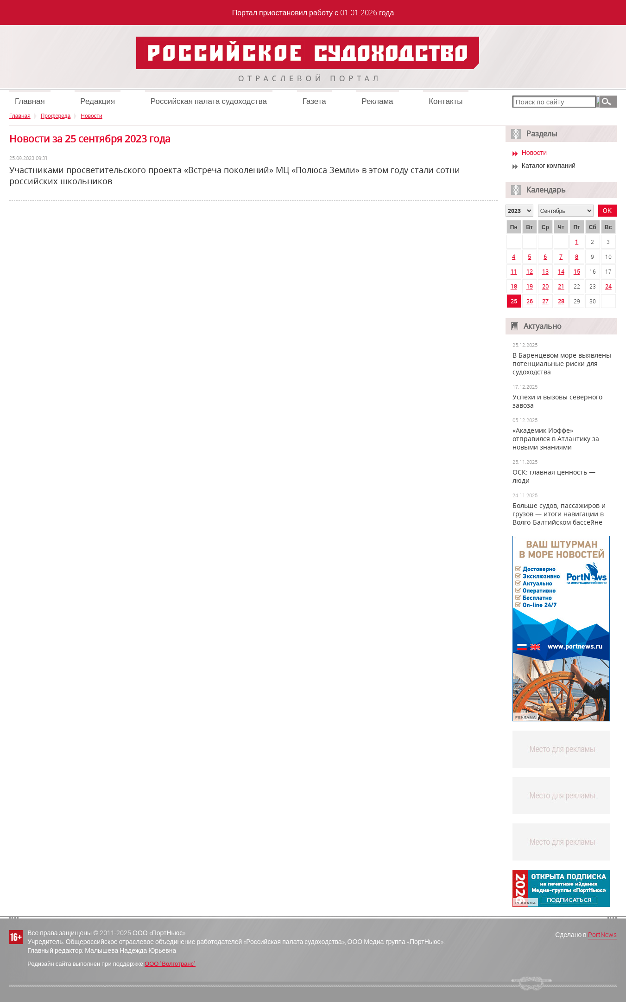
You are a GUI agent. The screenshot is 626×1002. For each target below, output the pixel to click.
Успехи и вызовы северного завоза (557, 401)
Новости (91, 115)
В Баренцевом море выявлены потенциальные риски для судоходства (561, 363)
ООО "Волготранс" (170, 963)
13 (545, 271)
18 (514, 286)
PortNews (602, 934)
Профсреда (56, 115)
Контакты (445, 101)
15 (577, 271)
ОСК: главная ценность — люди (553, 476)
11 (514, 271)
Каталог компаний (548, 166)
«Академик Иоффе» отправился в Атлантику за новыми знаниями (555, 438)
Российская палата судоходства (209, 101)
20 (545, 286)
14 (561, 271)
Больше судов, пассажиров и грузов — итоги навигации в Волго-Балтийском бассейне (559, 514)
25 (514, 301)
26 (529, 301)
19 (529, 286)
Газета (314, 101)
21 (561, 286)
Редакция (97, 101)
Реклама (377, 101)
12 (529, 271)
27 (545, 301)
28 (561, 301)
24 (608, 286)
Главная (30, 101)
